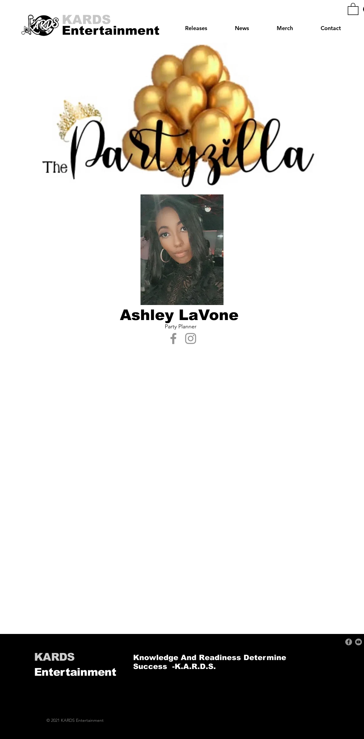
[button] (353, 8)
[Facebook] (173, 338)
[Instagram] (190, 338)
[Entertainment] (111, 30)
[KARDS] (86, 20)
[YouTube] (358, 642)
